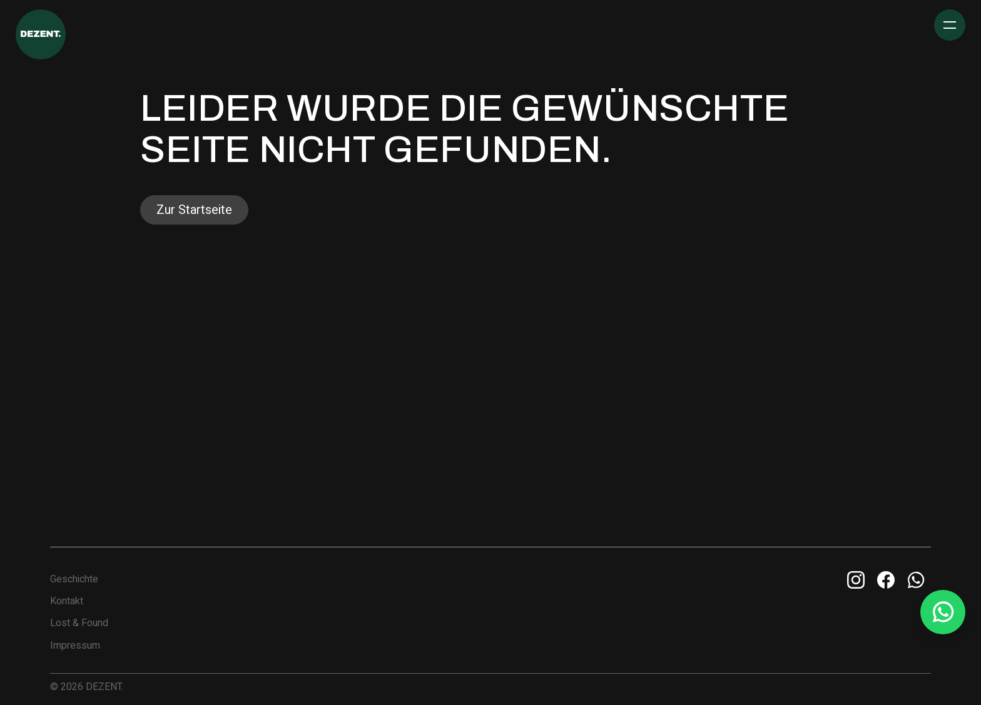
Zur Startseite (194, 210)
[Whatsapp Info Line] (942, 611)
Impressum (75, 645)
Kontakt (66, 601)
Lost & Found (79, 623)
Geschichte (74, 579)
